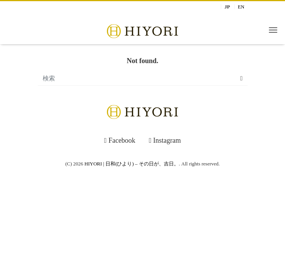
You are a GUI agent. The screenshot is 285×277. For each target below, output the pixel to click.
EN (241, 6)
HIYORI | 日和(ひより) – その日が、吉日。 (132, 164)
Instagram (165, 140)
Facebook (119, 140)
